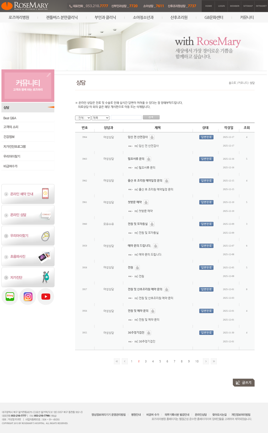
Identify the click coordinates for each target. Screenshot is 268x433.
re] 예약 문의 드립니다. (148, 254)
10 (197, 361)
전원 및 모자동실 (138, 223)
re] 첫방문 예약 (143, 211)
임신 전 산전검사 (138, 137)
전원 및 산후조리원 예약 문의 (145, 289)
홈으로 (232, 82)
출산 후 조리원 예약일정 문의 (145, 180)
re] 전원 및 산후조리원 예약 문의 (153, 298)
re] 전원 (139, 276)
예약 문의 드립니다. (139, 245)
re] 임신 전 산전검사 (146, 145)
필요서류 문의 (136, 158)
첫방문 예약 (135, 202)
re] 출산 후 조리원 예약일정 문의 (153, 189)
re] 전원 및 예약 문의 (146, 319)
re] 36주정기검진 (144, 341)
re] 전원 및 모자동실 (146, 232)
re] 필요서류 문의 (144, 167)
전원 (130, 267)
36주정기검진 (136, 332)
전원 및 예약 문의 (138, 310)
